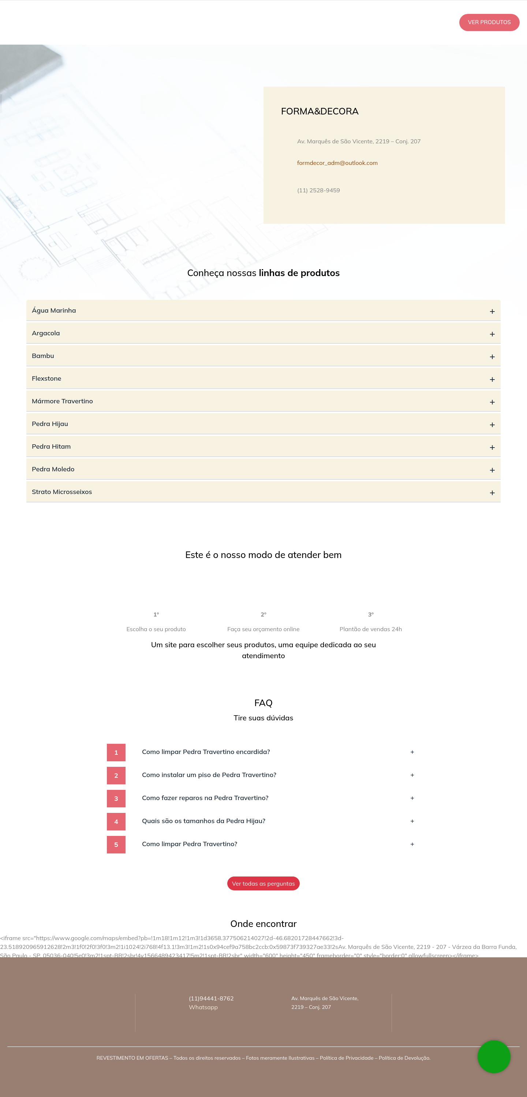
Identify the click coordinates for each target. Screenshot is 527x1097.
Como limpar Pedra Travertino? (278, 844)
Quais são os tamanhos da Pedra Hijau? (278, 821)
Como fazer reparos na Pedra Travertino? (278, 798)
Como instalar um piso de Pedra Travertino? (278, 775)
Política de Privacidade (346, 1058)
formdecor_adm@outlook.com (337, 162)
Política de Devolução (404, 1058)
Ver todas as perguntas (263, 883)
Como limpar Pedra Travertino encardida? (278, 752)
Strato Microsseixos (263, 492)
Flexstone (263, 378)
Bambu (263, 355)
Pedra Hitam (263, 446)
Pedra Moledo (263, 469)
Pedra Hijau (263, 423)
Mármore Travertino (263, 401)
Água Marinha (263, 310)
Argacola (263, 333)
